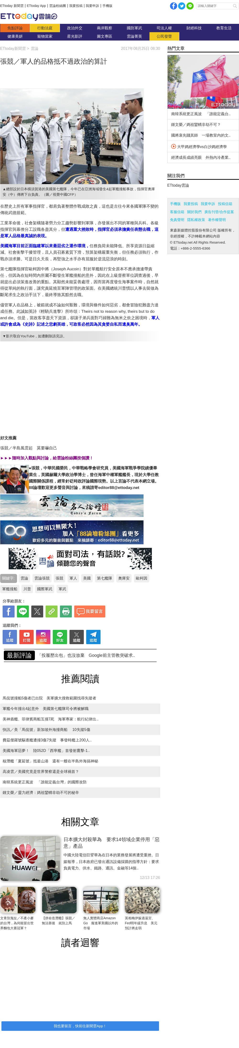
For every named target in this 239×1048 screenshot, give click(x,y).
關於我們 (194, 212)
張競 (59, 578)
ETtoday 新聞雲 (12, 6)
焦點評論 (15, 28)
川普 (27, 589)
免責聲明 (177, 220)
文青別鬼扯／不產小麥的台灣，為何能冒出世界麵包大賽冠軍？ (17, 923)
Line (190, 6)
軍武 (62, 589)
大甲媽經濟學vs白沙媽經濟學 (199, 147)
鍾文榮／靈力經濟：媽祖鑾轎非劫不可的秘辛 (41, 793)
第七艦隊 (104, 578)
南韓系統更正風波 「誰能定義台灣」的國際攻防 (84, 655)
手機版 (107, 6)
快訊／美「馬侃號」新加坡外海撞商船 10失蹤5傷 (46, 730)
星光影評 (74, 36)
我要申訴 (92, 6)
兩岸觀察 (104, 28)
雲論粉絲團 (57, 6)
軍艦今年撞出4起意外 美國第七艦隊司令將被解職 (46, 709)
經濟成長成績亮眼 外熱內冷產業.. (201, 157)
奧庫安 (124, 578)
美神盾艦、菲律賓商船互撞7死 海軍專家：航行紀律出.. (51, 719)
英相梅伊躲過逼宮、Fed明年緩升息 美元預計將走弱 (141, 923)
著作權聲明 (217, 220)
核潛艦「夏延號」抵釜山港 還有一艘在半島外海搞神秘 (50, 761)
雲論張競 (42, 578)
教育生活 (224, 28)
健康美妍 (15, 36)
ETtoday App (36, 6)
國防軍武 (134, 28)
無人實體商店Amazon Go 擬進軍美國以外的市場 (100, 923)
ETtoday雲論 (178, 185)
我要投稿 (76, 6)
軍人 (73, 578)
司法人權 (164, 28)
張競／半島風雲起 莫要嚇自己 (28, 448)
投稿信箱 (225, 204)
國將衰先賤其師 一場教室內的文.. (201, 135)
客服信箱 (177, 212)
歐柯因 (141, 578)
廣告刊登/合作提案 (219, 212)
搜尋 (235, 6)
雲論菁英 (134, 36)
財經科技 (194, 28)
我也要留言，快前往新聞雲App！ (80, 1026)
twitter (181, 6)
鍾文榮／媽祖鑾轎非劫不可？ (196, 125)
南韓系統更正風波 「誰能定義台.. (201, 114)
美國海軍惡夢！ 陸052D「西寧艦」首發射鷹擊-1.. (46, 751)
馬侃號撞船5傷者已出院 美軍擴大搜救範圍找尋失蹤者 (49, 698)
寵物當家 (45, 36)
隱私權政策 (196, 220)
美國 (87, 578)
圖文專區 (104, 36)
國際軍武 (44, 589)
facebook (173, 6)
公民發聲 (164, 36)
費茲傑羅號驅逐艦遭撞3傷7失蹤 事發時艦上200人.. (47, 740)
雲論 (31, 16)
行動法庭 (45, 28)
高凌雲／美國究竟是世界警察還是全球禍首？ (41, 772)
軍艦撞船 (9, 589)
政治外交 (74, 28)
